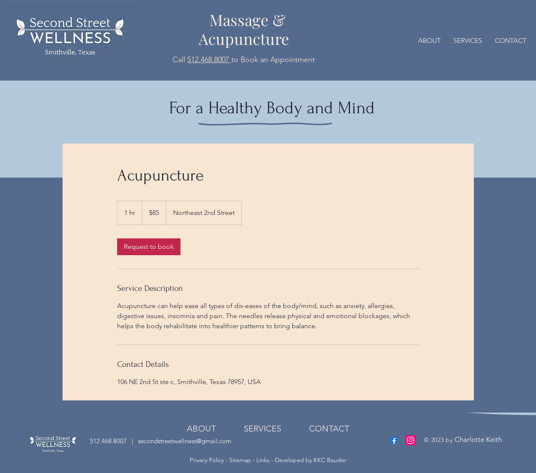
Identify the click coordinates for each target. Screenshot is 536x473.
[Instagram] (410, 440)
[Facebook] (394, 440)
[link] (148, 246)
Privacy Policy (207, 460)
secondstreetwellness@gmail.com (183, 441)
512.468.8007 (209, 59)
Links (262, 460)
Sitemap (240, 460)
